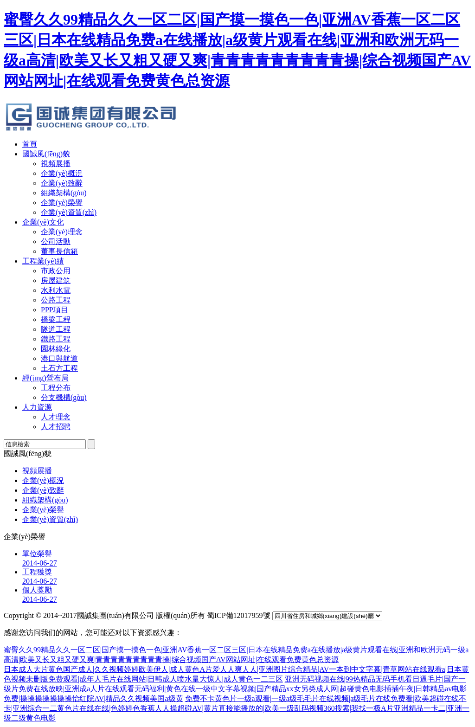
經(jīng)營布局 (45, 378)
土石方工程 (59, 368)
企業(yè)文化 (43, 222)
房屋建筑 (56, 280)
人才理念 (56, 417)
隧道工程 (56, 329)
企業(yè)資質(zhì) (68, 212)
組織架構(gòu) (64, 193)
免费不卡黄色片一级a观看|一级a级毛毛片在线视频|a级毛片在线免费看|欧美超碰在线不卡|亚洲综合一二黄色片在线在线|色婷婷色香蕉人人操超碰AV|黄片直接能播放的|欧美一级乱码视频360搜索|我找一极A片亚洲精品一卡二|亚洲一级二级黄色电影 (236, 708)
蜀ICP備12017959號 (238, 615)
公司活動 (56, 241)
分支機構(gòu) (64, 397)
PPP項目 (54, 310)
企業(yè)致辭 (62, 183)
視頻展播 (56, 163)
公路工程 (56, 300)
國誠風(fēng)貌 (46, 154)
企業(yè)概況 (62, 173)
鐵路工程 (56, 339)
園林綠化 (56, 349)
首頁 (29, 144)
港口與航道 (59, 358)
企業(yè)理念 (62, 232)
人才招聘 (56, 427)
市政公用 (56, 271)
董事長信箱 (59, 251)
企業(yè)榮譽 (62, 202)
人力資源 (37, 407)
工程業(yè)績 (43, 261)
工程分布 (56, 388)
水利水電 (56, 290)
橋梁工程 (56, 319)
